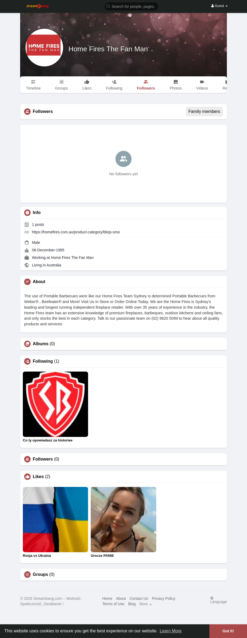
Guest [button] (219, 6)
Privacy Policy (163, 598)
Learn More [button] (171, 631)
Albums (41, 344)
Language (218, 600)
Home (107, 598)
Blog (132, 604)
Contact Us (139, 598)
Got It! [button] (228, 631)
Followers (43, 459)
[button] (131, 6)
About (121, 598)
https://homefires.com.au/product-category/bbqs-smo (76, 232)
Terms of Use (113, 604)
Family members (204, 111)
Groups (40, 574)
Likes (38, 477)
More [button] (145, 604)
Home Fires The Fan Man (108, 49)
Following (43, 361)
